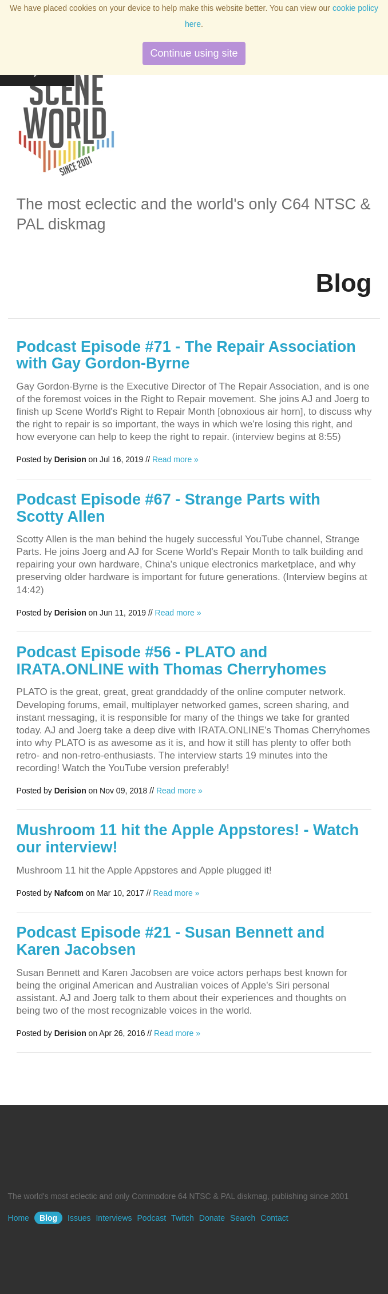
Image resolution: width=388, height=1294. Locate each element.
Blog (48, 1217)
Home (18, 1217)
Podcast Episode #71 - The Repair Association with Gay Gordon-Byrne (186, 355)
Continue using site (193, 53)
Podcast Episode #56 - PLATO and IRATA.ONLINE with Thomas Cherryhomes (172, 661)
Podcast (152, 1217)
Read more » (175, 459)
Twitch (182, 1217)
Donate (212, 1217)
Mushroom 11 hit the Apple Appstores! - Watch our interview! (188, 838)
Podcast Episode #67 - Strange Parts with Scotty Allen (168, 508)
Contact (274, 1217)
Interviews (114, 1217)
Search (242, 1217)
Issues (79, 1217)
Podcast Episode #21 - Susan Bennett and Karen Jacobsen (171, 941)
